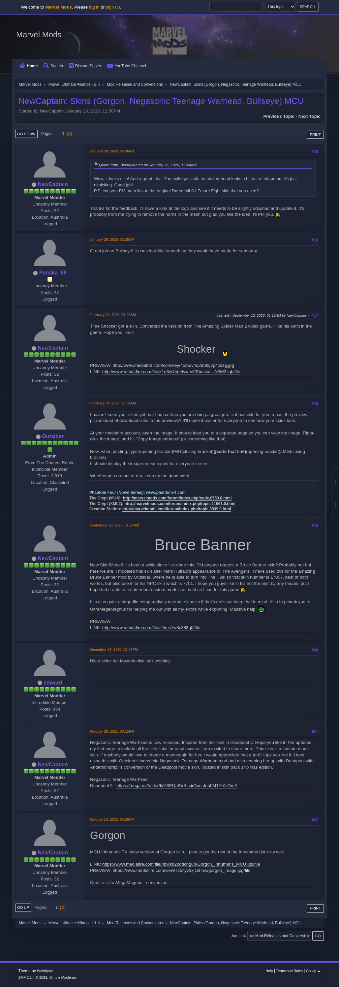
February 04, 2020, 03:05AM (112, 315)
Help (269, 971)
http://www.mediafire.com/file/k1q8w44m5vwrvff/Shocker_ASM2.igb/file (171, 371)
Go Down (26, 134)
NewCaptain (53, 184)
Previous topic (278, 116)
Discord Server (85, 66)
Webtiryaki (45, 971)
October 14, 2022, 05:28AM (112, 819)
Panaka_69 (53, 272)
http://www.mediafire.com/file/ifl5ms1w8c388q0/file (151, 627)
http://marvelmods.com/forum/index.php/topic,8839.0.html (176, 509)
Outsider (53, 436)
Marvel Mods (38, 34)
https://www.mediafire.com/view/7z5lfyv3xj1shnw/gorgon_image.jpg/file (182, 870)
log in (94, 7)
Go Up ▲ (313, 971)
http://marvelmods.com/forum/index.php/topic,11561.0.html (180, 503)
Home (28, 66)
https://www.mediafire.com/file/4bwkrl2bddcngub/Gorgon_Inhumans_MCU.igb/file (181, 864)
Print (315, 135)
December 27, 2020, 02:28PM (113, 650)
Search (53, 66)
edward (53, 682)
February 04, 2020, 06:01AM (112, 403)
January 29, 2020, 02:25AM (112, 239)
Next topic (309, 116)
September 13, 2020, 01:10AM (114, 525)
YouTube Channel (126, 66)
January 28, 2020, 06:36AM (112, 151)
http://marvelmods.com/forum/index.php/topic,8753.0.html (177, 498)
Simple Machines (63, 977)
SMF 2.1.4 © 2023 (32, 977)
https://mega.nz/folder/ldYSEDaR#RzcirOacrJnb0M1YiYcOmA (176, 785)
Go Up (23, 907)
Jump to (238, 935)
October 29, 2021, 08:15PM (111, 731)
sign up (113, 7)
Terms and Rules (289, 971)
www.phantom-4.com (166, 492)
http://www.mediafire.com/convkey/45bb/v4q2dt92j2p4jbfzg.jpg (173, 365)
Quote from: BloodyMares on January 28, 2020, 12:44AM (148, 165)
